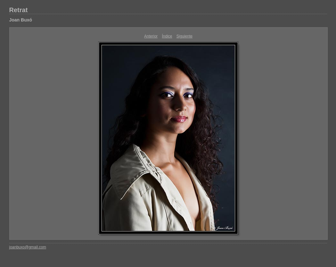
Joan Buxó (20, 19)
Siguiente (184, 36)
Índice (167, 36)
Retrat (18, 9)
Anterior (151, 36)
